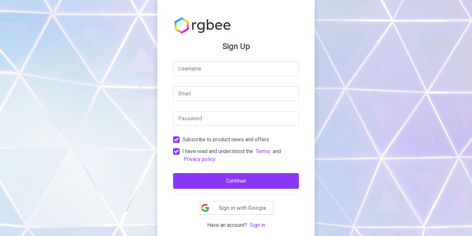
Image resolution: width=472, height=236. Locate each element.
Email (184, 93)
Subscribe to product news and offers (225, 139)
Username (190, 69)
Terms (263, 151)
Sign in (257, 225)
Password (190, 118)
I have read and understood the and (231, 155)
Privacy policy (200, 159)
